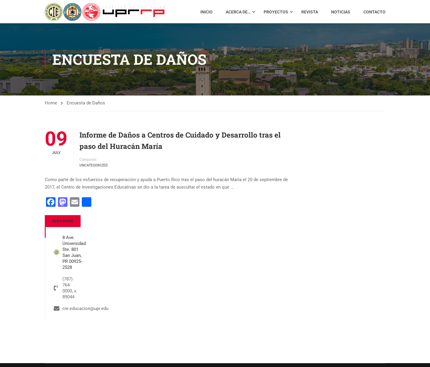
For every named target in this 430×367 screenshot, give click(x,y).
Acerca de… (237, 12)
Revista (309, 12)
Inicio (206, 12)
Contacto (374, 12)
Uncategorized (93, 168)
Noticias (340, 12)
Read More (62, 223)
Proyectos (275, 12)
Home (51, 105)
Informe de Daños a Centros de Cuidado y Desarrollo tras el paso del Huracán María (180, 143)
